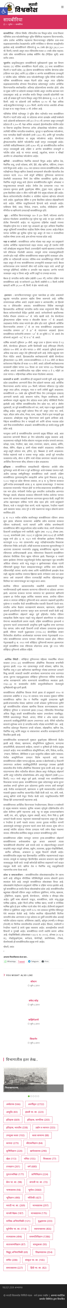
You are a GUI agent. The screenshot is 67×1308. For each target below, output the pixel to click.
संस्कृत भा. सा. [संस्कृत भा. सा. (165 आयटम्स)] (35, 1260)
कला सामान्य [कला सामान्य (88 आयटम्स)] (40, 1135)
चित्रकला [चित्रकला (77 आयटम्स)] (49, 1158)
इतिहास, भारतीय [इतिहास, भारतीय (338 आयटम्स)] (17, 1127)
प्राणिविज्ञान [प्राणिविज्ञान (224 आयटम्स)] (39, 1174)
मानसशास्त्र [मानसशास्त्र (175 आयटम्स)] (39, 1213)
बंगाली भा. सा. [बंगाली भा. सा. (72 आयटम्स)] (39, 1182)
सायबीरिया (19, 24)
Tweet (21, 961)
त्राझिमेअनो (33, 1019)
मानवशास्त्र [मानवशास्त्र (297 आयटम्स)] (40, 1205)
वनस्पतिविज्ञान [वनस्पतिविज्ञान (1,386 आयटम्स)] (39, 1236)
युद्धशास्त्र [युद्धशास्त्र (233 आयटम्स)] (45, 1221)
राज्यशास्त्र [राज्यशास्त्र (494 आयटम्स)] (14, 1236)
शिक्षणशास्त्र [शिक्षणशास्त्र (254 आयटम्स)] (43, 1252)
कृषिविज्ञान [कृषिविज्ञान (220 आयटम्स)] (14, 1151)
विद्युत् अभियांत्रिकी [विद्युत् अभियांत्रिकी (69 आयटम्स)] (17, 1252)
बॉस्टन (34, 981)
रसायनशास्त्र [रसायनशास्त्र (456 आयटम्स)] (42, 1229)
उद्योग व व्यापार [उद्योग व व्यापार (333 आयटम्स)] (45, 1127)
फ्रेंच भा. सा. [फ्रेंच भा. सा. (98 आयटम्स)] (14, 1182)
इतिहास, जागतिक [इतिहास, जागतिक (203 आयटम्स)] (38, 1119)
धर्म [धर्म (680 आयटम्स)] (32, 1166)
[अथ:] (4, 24)
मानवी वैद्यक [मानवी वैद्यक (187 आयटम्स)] (14, 1213)
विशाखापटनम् (11, 1087)
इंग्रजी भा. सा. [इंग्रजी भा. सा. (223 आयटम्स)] (34, 1112)
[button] (4, 11)
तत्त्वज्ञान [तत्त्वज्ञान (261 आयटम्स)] (13, 1166)
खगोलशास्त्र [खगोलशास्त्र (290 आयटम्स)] (38, 1151)
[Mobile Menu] (62, 7)
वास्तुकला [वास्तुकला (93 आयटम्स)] (40, 1244)
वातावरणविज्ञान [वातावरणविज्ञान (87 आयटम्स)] (15, 1244)
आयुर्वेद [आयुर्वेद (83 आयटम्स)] (12, 1112)
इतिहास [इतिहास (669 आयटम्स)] (12, 1119)
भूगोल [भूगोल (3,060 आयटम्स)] (34, 1190)
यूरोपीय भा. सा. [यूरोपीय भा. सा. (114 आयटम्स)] (16, 1229)
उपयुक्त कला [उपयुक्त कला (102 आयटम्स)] (15, 1135)
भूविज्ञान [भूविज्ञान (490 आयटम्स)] (13, 1197)
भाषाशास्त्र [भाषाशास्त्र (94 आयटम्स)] (13, 1190)
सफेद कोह (33, 1000)
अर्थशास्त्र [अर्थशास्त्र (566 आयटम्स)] (13, 1104)
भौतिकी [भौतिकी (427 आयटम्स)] (34, 1197)
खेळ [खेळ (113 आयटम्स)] (11, 1158)
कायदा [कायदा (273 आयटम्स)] (12, 1143)
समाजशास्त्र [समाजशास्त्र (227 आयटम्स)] (14, 1267)
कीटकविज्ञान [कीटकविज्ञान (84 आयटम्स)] (34, 1143)
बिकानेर (33, 1038)
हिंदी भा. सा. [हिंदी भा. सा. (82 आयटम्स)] (38, 1267)
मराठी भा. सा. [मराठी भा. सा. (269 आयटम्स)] (15, 1205)
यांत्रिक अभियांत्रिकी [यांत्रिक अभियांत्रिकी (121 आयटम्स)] (18, 1221)
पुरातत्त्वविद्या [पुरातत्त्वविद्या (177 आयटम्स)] (15, 1174)
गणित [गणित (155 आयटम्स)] (29, 1158)
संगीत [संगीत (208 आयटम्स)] (11, 1260)
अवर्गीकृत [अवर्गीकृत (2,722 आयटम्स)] (36, 1104)
